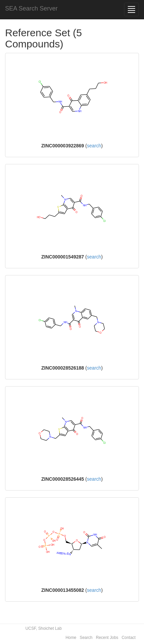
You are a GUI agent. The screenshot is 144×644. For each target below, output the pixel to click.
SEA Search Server (31, 8)
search (94, 145)
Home (71, 637)
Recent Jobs (107, 637)
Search (86, 637)
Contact (129, 637)
